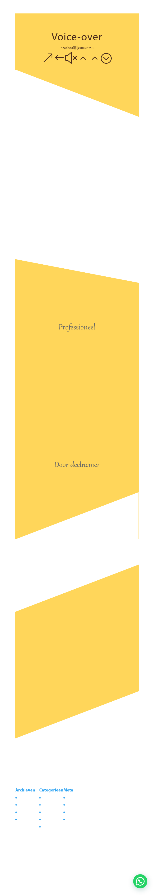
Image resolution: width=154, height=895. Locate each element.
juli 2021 (24, 805)
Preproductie (52, 819)
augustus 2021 (29, 797)
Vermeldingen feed (80, 805)
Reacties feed (76, 812)
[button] (140, 881)
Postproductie (52, 812)
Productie (49, 826)
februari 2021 (28, 819)
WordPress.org (77, 819)
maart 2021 (27, 812)
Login (71, 797)
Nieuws (48, 805)
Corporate (50, 797)
